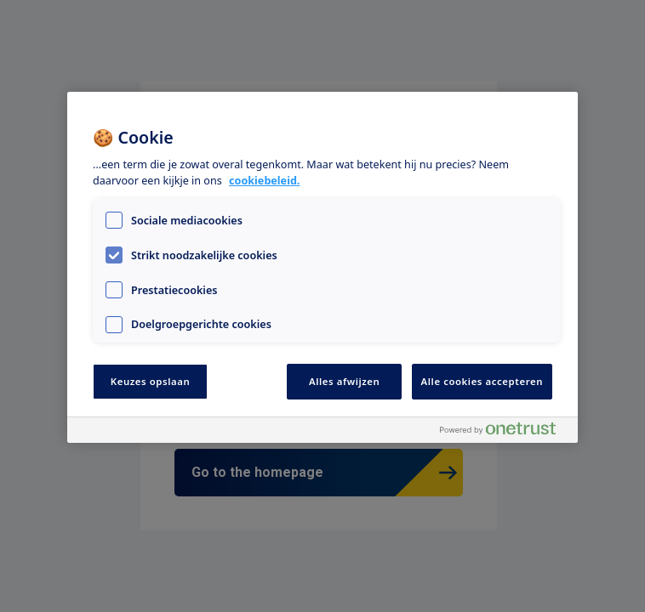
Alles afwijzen (344, 381)
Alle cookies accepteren (482, 381)
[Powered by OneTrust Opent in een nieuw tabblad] (504, 432)
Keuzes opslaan (151, 381)
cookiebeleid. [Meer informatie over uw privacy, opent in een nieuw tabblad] (264, 180)
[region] (322, 267)
